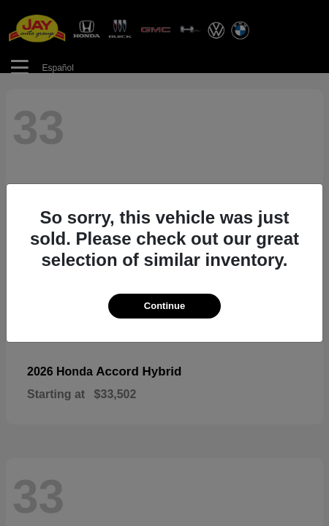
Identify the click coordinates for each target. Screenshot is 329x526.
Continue (164, 305)
